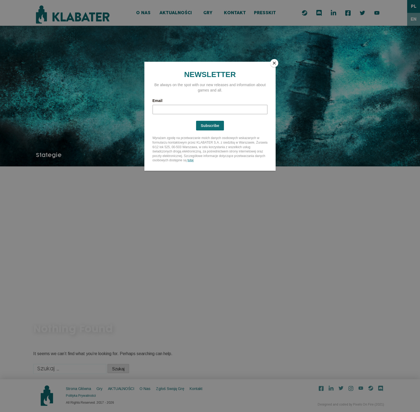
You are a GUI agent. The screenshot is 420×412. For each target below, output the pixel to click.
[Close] (274, 63)
